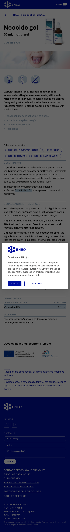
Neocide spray (52, 150)
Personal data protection (21, 482)
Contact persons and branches (24, 470)
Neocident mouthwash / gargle (23, 150)
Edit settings (35, 284)
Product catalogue (17, 474)
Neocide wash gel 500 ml (46, 156)
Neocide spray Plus (17, 156)
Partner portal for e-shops (22, 491)
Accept (14, 284)
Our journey (12, 478)
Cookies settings (15, 496)
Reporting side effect (19, 486)
